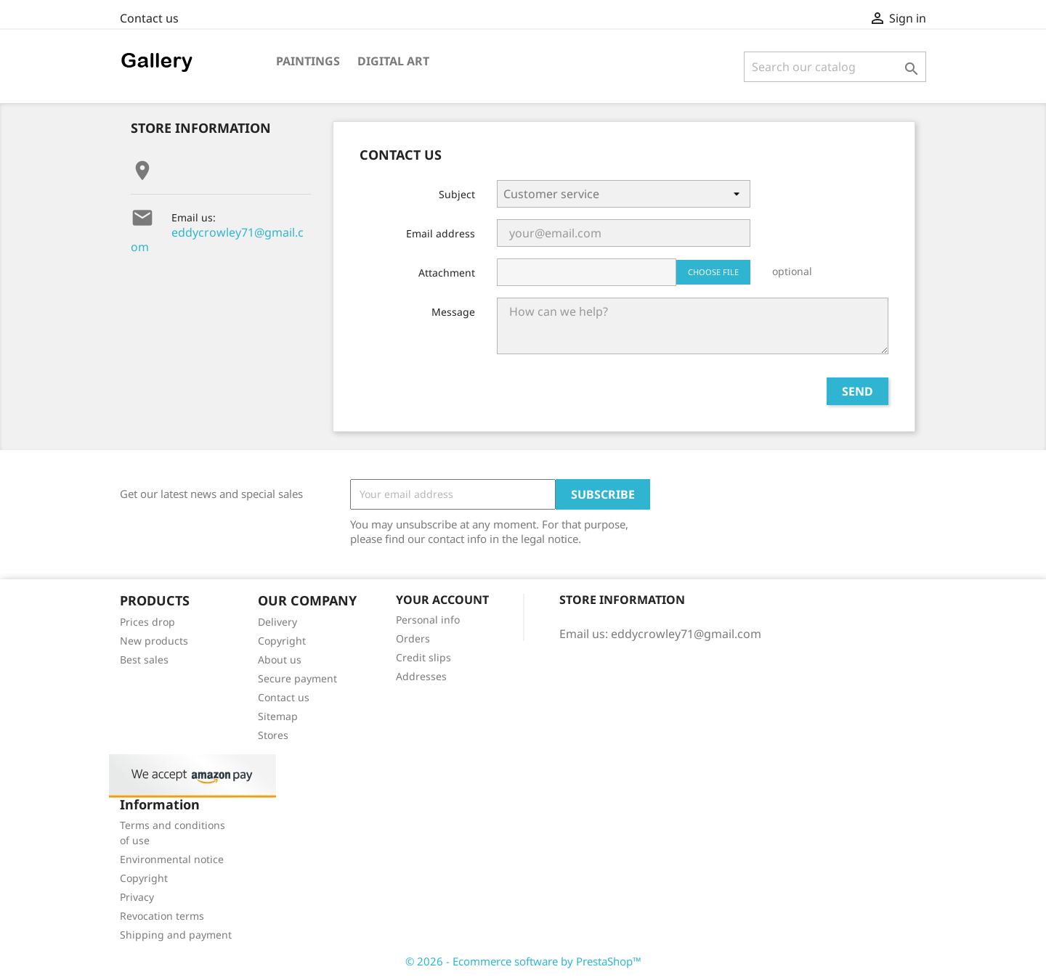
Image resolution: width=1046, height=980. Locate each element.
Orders (413, 638)
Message (453, 312)
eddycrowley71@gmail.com (217, 239)
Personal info (428, 619)
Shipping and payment (176, 935)
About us (279, 659)
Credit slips (423, 657)
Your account (442, 600)
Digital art (393, 61)
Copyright (282, 641)
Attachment (446, 272)
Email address (440, 233)
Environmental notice (172, 859)
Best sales (144, 659)
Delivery (277, 622)
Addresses (421, 676)
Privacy (137, 897)
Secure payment (297, 678)
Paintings (308, 61)
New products (154, 641)
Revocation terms (162, 916)
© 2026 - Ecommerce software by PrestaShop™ (523, 961)
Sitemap (278, 716)
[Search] (835, 67)
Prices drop (147, 622)
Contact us (149, 18)
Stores (273, 735)
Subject (457, 194)
